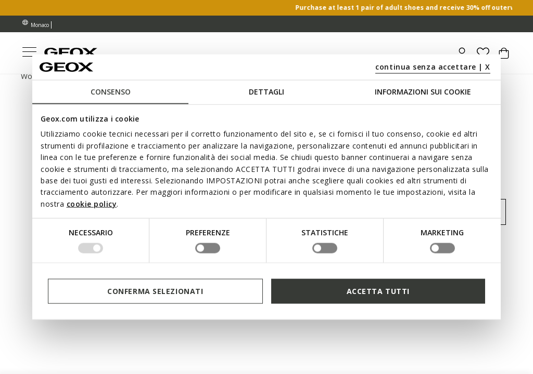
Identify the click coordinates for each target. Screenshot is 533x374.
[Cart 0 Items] (504, 57)
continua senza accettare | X (432, 66)
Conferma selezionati (155, 291)
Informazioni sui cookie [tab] (423, 92)
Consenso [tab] (111, 92)
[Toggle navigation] (29, 53)
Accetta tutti (378, 291)
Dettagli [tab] (266, 92)
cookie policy (92, 203)
